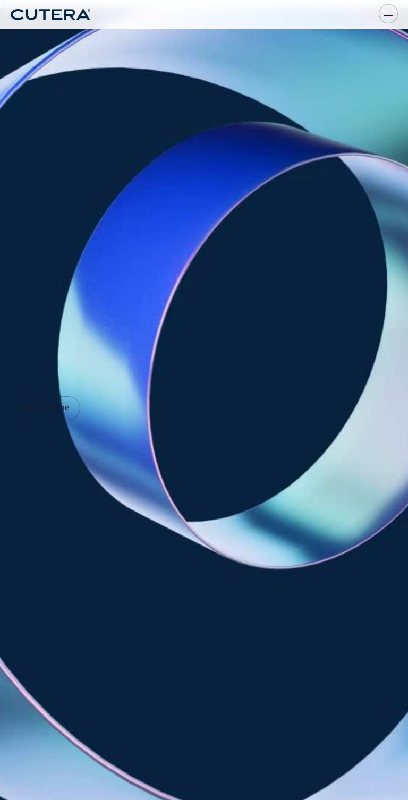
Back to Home (45, 408)
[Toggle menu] (388, 14)
